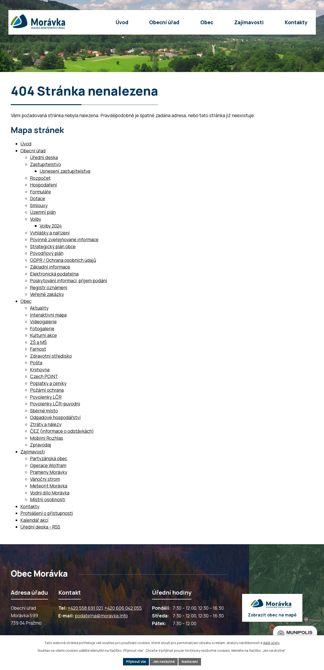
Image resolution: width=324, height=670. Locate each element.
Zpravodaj (40, 445)
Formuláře (40, 192)
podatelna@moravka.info (101, 616)
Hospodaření (43, 185)
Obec (25, 301)
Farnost (38, 349)
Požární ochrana (47, 390)
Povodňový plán (46, 253)
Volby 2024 (51, 226)
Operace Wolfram (48, 465)
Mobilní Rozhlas (46, 438)
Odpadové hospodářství (55, 417)
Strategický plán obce (53, 246)
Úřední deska (44, 157)
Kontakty (29, 506)
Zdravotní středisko (51, 356)
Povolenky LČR (45, 397)
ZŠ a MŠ (38, 342)
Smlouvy (39, 205)
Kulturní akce (43, 335)
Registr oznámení (48, 287)
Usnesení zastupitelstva (65, 171)
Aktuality (39, 308)
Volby (35, 219)
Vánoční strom (45, 479)
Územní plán (43, 212)
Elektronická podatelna (54, 274)
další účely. (271, 642)
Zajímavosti (32, 452)
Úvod (25, 144)
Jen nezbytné (164, 661)
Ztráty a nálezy (45, 424)
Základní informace (50, 267)
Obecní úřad (33, 151)
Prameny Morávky (48, 472)
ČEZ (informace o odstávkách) (62, 431)
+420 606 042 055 (123, 608)
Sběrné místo (44, 411)
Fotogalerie (42, 329)
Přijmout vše (134, 661)
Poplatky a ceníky (48, 383)
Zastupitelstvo (45, 164)
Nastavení (192, 661)
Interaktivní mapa (48, 315)
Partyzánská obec (48, 458)
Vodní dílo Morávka (49, 493)
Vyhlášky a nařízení (50, 233)
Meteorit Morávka (48, 486)
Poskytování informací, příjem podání (68, 281)
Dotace (37, 198)
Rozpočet (40, 178)
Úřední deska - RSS (40, 527)
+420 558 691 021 (85, 608)
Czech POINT (44, 376)
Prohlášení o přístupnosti (46, 513)
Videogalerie (43, 322)
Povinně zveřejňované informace (64, 239)
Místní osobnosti (47, 499)
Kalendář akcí (34, 520)
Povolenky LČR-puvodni (55, 404)
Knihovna (39, 370)
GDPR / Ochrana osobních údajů (63, 260)
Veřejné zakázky (47, 294)
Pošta (36, 363)
